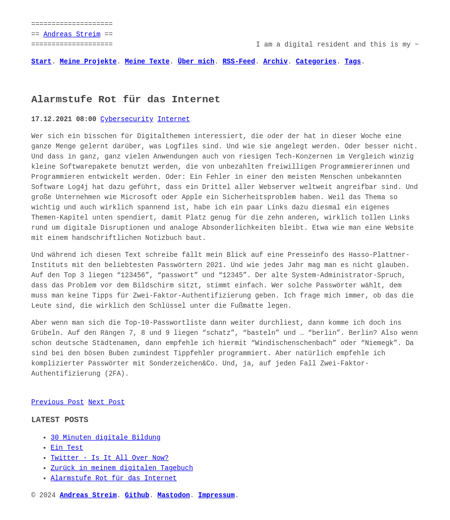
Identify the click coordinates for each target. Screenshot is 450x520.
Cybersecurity (126, 119)
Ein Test (67, 448)
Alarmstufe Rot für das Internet (114, 478)
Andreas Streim (72, 34)
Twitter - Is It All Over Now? (110, 458)
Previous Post (57, 402)
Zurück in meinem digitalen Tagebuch (122, 468)
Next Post (106, 402)
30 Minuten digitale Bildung (106, 437)
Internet (173, 119)
